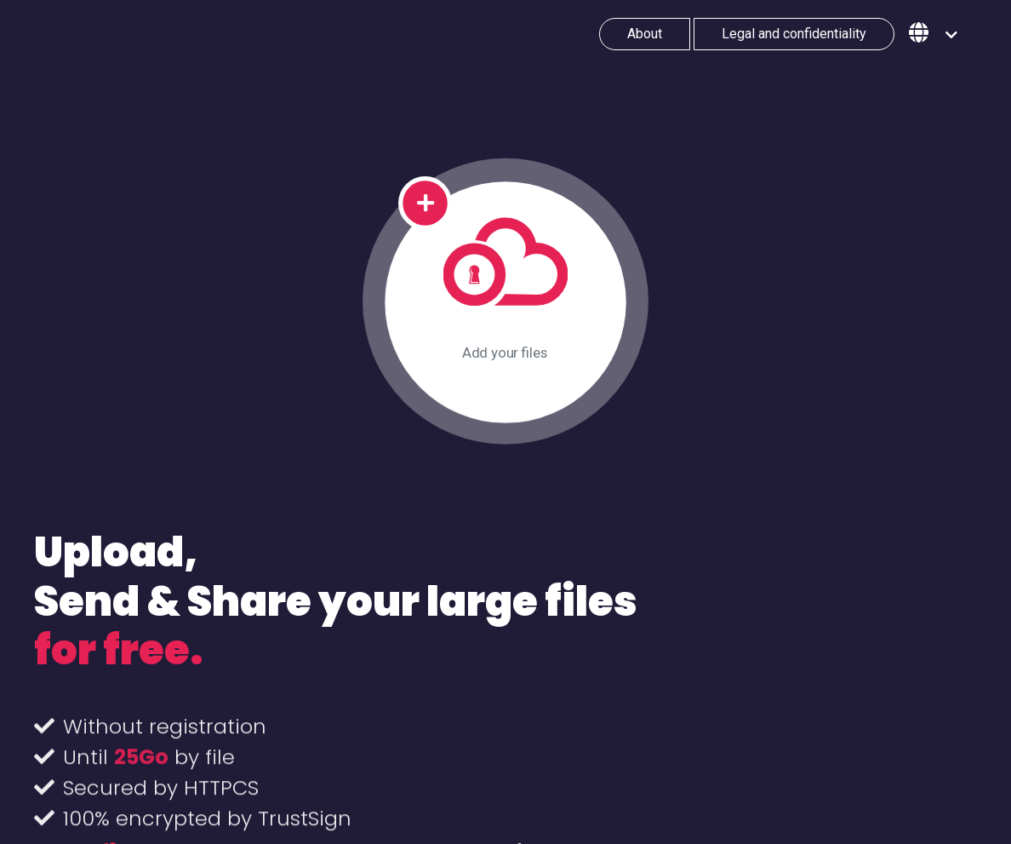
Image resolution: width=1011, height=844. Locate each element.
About (644, 34)
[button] (933, 34)
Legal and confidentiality (794, 34)
